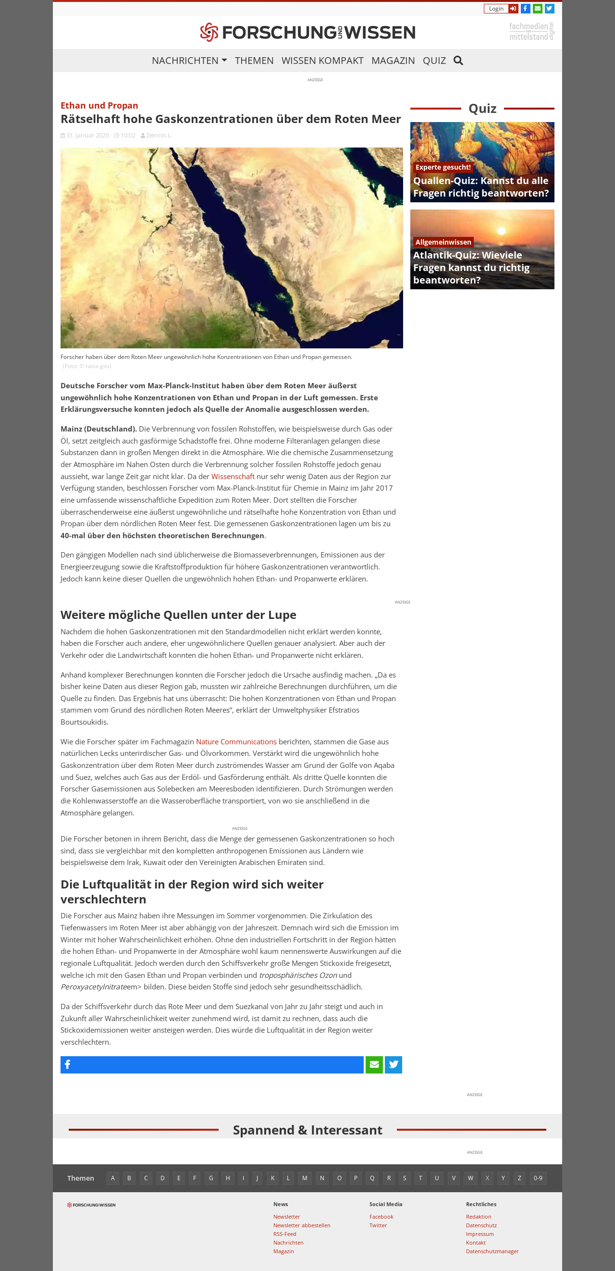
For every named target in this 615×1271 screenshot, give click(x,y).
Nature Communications (236, 742)
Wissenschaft (233, 476)
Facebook (381, 1216)
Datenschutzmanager (492, 1251)
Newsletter (286, 1216)
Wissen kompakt (323, 60)
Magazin (393, 60)
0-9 (538, 1178)
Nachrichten (185, 60)
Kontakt (476, 1242)
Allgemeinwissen (443, 242)
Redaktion (479, 1216)
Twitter (378, 1225)
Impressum (480, 1233)
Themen (254, 60)
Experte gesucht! (443, 167)
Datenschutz (481, 1225)
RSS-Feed (284, 1233)
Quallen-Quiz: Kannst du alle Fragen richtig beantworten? (481, 186)
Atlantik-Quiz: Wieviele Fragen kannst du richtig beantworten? (471, 267)
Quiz (434, 60)
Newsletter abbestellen (302, 1225)
